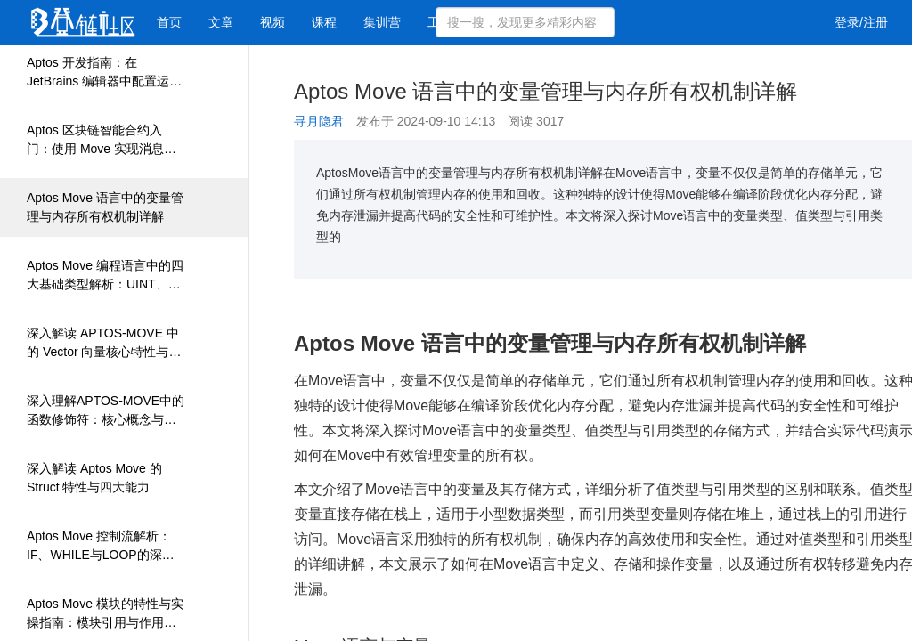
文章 (220, 22)
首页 (169, 22)
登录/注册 (861, 22)
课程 (324, 22)
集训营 (382, 22)
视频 (272, 22)
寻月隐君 (319, 121)
